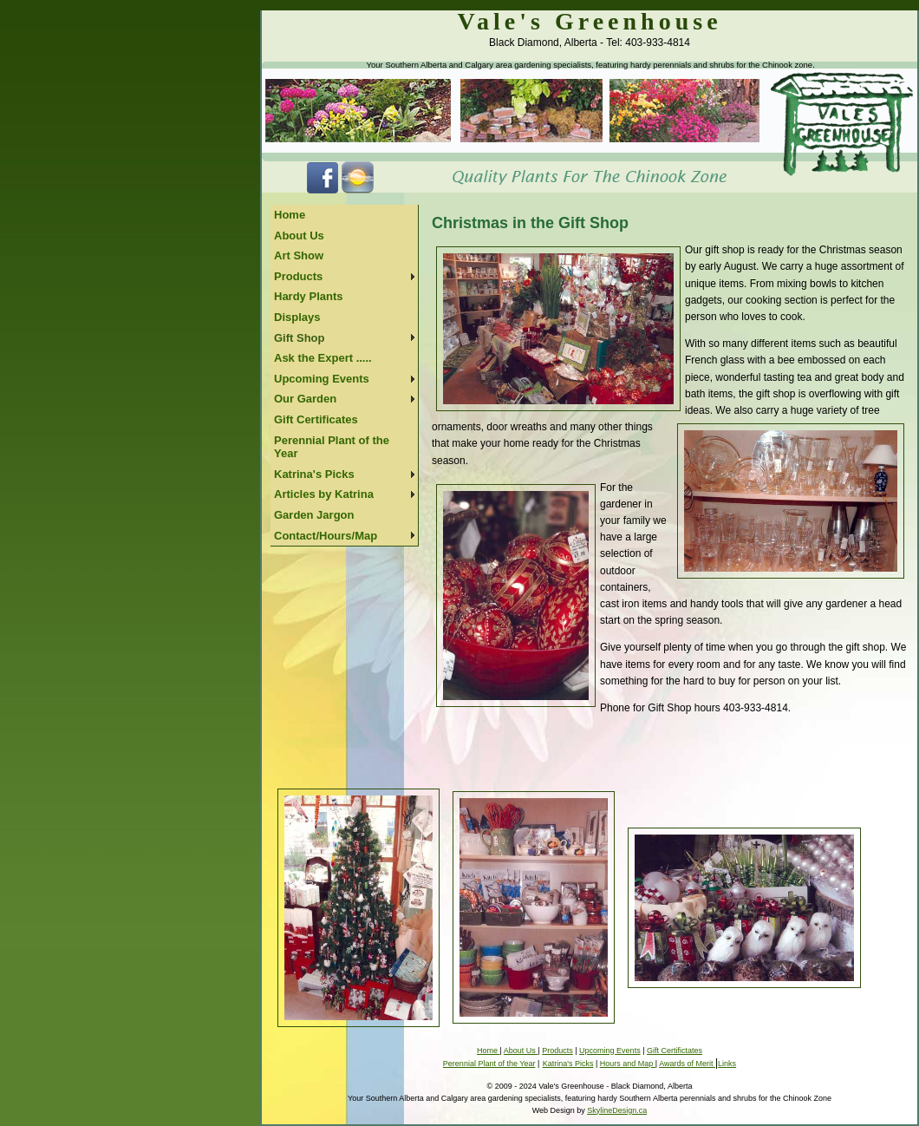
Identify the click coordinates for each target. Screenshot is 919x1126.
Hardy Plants (308, 296)
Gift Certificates (316, 419)
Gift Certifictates (674, 1050)
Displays (297, 317)
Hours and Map (627, 1063)
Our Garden (305, 398)
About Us (299, 235)
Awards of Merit (687, 1063)
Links (727, 1063)
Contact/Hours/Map (325, 535)
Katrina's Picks (314, 474)
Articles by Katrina (324, 494)
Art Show (298, 255)
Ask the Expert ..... (323, 357)
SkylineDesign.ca (617, 1110)
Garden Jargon (314, 514)
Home (289, 214)
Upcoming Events (321, 378)
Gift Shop (299, 337)
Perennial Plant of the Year (331, 447)
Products (298, 276)
